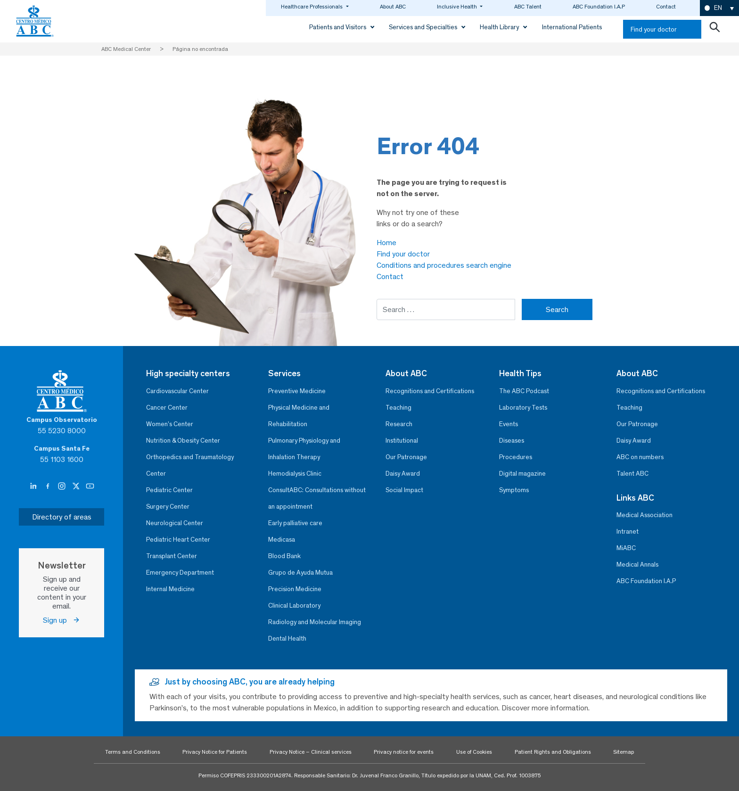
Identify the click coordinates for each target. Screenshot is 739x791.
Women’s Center (169, 424)
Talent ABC (632, 474)
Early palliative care (295, 523)
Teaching (398, 408)
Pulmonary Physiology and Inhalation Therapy (304, 449)
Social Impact (404, 490)
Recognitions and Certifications (430, 391)
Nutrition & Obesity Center (183, 441)
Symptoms (514, 490)
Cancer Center (167, 408)
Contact (666, 6)
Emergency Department (180, 573)
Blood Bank (284, 556)
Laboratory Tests (523, 408)
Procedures (515, 457)
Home (386, 242)
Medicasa (281, 540)
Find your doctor (654, 29)
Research (399, 424)
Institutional (402, 441)
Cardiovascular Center (177, 391)
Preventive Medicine (297, 391)
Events (508, 424)
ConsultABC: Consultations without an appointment (317, 498)
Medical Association (644, 515)
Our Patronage (406, 457)
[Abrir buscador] (714, 29)
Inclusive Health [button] (457, 6)
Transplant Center (171, 556)
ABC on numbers (640, 457)
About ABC (393, 6)
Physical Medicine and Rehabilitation (298, 416)
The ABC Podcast (524, 391)
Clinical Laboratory (294, 605)
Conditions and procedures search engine (444, 265)
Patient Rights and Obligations (553, 752)
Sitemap (623, 752)
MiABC (626, 548)
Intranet (627, 531)
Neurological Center (174, 523)
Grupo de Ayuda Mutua (300, 573)
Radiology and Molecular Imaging (314, 622)
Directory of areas (61, 516)
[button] (719, 8)
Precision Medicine (294, 589)
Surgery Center (167, 507)
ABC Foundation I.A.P (599, 6)
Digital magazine (522, 474)
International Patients (572, 27)
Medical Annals (637, 564)
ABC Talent (528, 6)
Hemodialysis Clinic (294, 474)
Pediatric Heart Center (178, 540)
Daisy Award (403, 474)
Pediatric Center (169, 490)
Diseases (511, 441)
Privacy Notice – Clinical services (311, 752)
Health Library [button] (500, 27)
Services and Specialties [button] (424, 27)
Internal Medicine (170, 589)
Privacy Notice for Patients (214, 752)
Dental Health (287, 638)
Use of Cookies (474, 752)
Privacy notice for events (404, 752)
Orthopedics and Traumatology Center (190, 465)
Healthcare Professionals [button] (312, 6)
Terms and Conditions (132, 752)
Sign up (61, 620)
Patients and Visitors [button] (338, 27)
